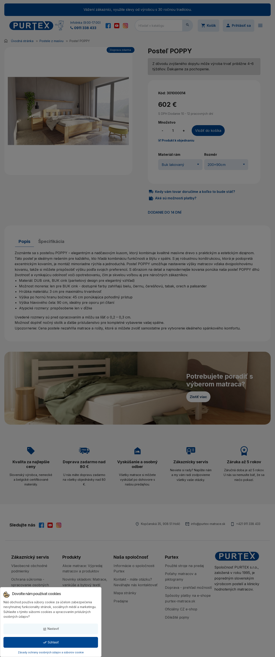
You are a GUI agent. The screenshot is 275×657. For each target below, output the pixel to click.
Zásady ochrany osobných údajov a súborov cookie (51, 652)
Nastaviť (51, 629)
